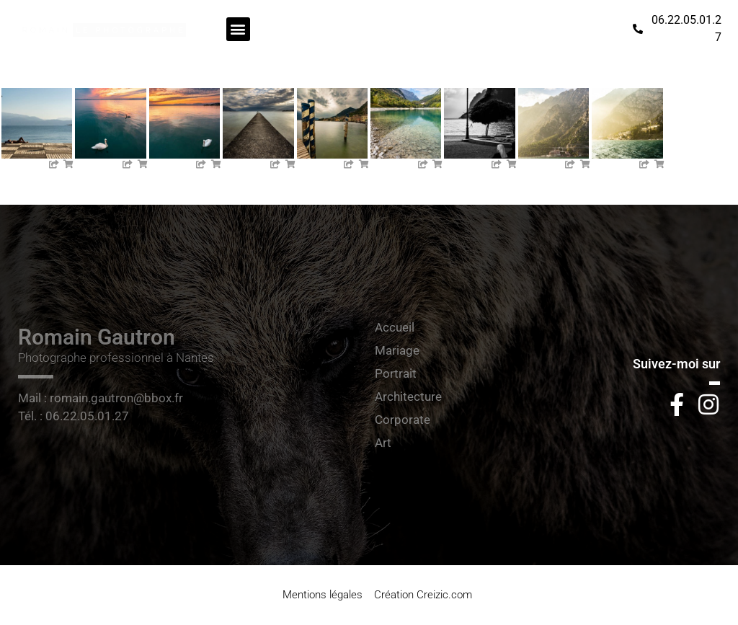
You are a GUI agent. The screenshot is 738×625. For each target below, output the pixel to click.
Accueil (394, 327)
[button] (238, 29)
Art (383, 442)
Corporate (402, 419)
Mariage (397, 350)
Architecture (408, 396)
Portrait (396, 373)
